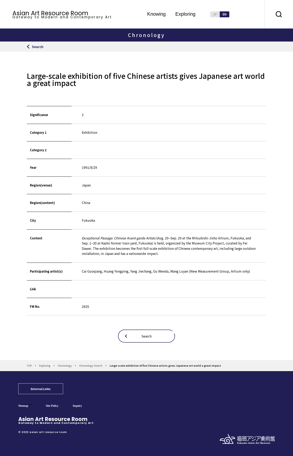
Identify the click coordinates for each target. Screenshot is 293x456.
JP (215, 14)
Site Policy (52, 405)
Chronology (65, 365)
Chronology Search (90, 365)
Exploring (185, 14)
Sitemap (23, 405)
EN (224, 14)
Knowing (156, 14)
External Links (41, 389)
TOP (29, 365)
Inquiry (77, 405)
